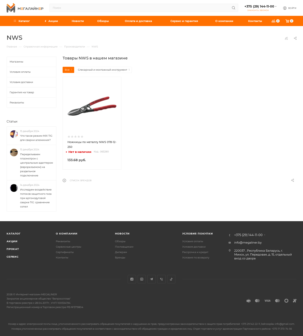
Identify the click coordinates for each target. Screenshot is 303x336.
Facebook (132, 279)
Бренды (120, 257)
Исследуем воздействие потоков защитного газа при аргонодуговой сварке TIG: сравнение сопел (36, 198)
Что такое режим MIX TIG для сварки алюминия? (36, 137)
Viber (161, 279)
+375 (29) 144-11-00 (259, 6)
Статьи (12, 121)
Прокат (13, 249)
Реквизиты (63, 241)
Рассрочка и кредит (195, 252)
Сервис (13, 256)
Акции (12, 241)
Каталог (14, 233)
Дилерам (121, 252)
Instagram (142, 279)
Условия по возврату (195, 257)
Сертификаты (65, 252)
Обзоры (120, 241)
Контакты (62, 257)
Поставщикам (124, 246)
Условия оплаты (192, 241)
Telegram (151, 279)
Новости (122, 233)
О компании (66, 233)
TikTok (171, 279)
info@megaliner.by (248, 242)
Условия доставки (194, 246)
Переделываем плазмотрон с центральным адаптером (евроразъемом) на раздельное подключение (36, 165)
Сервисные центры (68, 246)
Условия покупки (197, 233)
